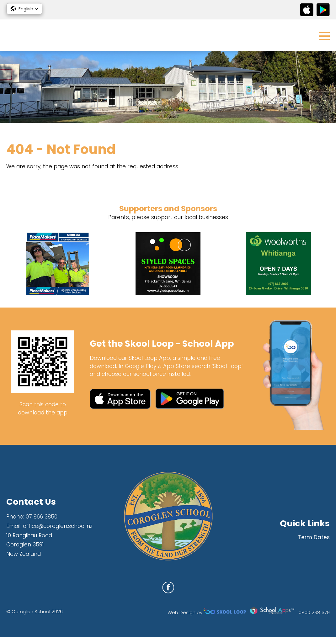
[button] (24, 9)
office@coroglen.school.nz (58, 526)
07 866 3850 (41, 516)
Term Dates (314, 537)
